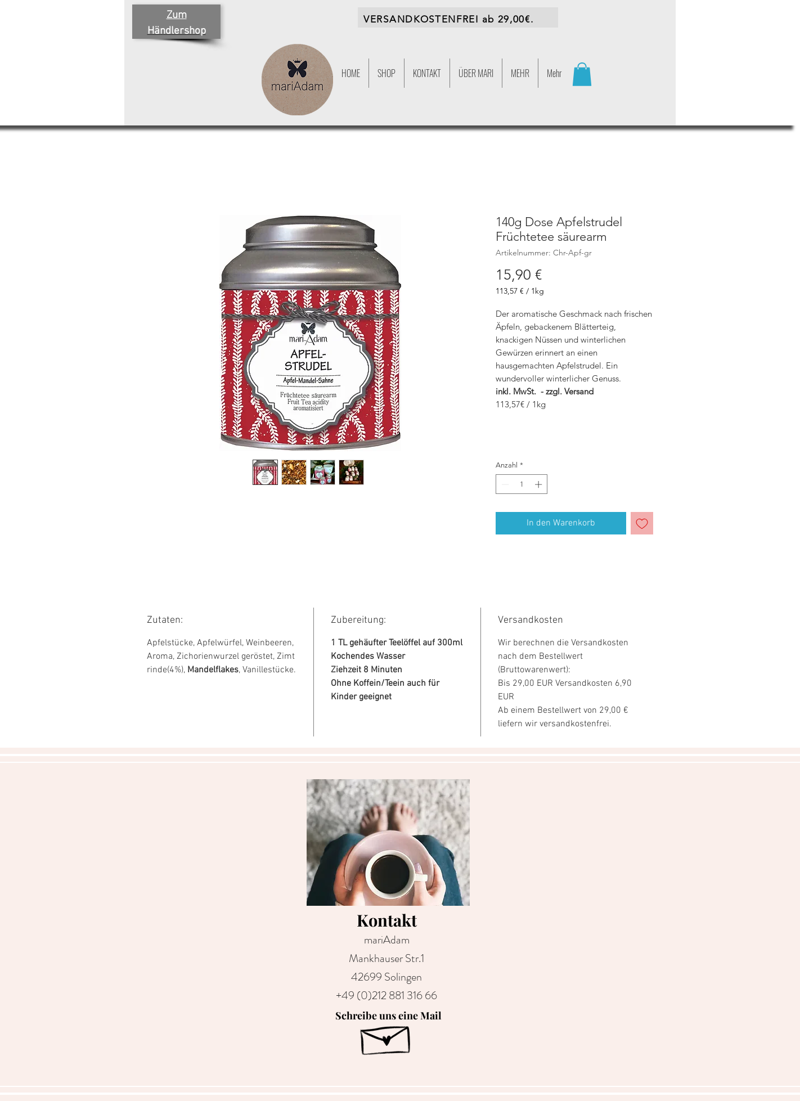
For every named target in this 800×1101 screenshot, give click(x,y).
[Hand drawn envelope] (386, 1036)
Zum (177, 15)
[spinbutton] (522, 484)
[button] (520, 73)
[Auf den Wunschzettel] (642, 523)
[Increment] (539, 484)
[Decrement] (504, 484)
